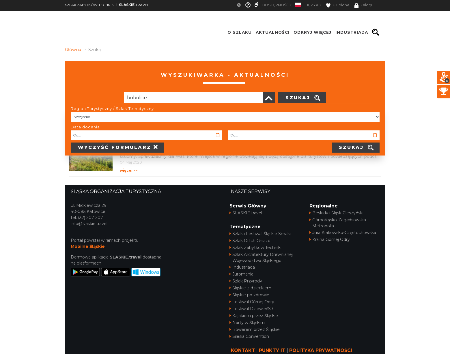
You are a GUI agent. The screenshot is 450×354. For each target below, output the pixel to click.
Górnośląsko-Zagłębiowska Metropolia (337, 222)
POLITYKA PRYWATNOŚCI (320, 350)
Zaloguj (364, 5)
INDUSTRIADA (351, 32)
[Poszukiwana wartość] (193, 97)
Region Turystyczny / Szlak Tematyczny (112, 108)
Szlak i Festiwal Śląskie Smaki (260, 233)
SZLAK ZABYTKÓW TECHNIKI (90, 5)
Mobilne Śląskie (88, 246)
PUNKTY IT (272, 350)
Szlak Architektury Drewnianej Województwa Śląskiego (261, 257)
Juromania (241, 274)
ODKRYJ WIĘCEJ (312, 32)
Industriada (242, 267)
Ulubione (338, 5)
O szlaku (239, 32)
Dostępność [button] (275, 5)
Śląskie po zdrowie (249, 294)
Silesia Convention (249, 336)
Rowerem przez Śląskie (254, 329)
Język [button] (312, 5)
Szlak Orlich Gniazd (249, 240)
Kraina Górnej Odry (329, 239)
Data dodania (85, 127)
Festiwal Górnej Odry (251, 301)
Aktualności (273, 32)
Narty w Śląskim (247, 322)
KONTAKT (243, 350)
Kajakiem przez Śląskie (253, 315)
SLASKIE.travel (245, 213)
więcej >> (128, 170)
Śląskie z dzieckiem (250, 288)
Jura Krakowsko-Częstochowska (342, 232)
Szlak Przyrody (245, 281)
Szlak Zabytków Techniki (255, 247)
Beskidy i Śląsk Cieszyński (336, 213)
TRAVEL (134, 5)
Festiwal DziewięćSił (251, 308)
